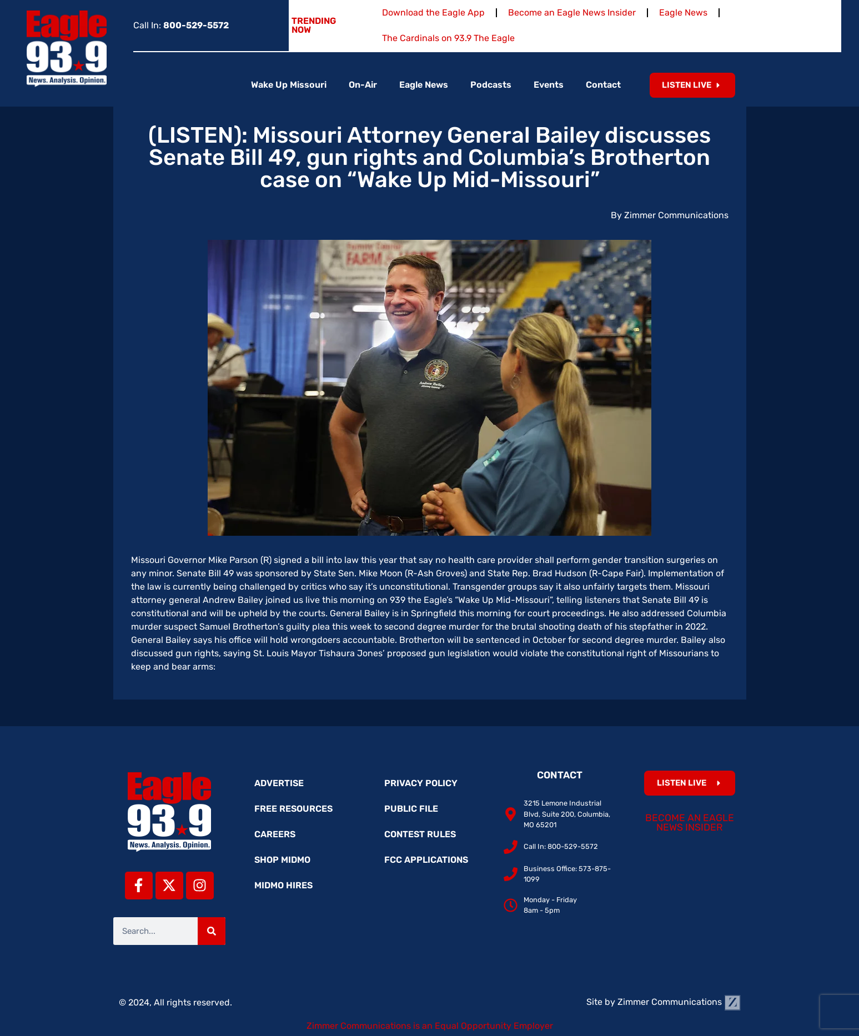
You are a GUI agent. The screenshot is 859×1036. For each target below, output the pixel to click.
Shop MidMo (282, 859)
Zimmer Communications (679, 1002)
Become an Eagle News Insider (572, 12)
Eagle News (683, 12)
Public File (411, 808)
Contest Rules (420, 834)
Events (549, 84)
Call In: (181, 25)
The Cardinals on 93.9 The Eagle (448, 38)
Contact (603, 84)
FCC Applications (426, 859)
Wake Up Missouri (288, 84)
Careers (274, 834)
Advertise (279, 783)
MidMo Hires (283, 885)
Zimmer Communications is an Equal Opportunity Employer (430, 1025)
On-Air (363, 84)
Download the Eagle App (433, 12)
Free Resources (293, 808)
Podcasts (490, 84)
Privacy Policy (421, 783)
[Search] (211, 931)
